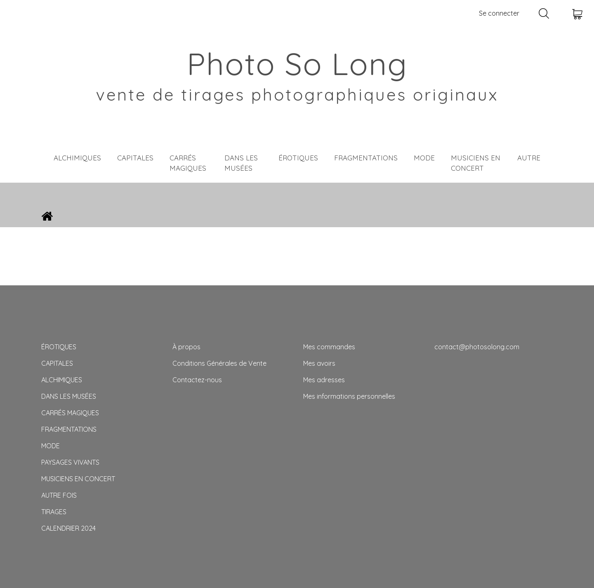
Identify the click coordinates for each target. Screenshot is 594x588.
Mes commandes (329, 347)
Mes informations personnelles (349, 396)
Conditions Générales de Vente (219, 363)
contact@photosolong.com (476, 347)
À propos (186, 347)
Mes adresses (324, 380)
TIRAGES (53, 512)
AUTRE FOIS (59, 495)
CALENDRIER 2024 (68, 528)
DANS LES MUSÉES (241, 163)
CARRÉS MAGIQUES (188, 163)
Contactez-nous (197, 380)
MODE (424, 157)
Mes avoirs (319, 363)
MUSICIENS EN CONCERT (475, 163)
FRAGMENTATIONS (366, 157)
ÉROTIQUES (298, 157)
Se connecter (499, 13)
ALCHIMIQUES (77, 157)
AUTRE (528, 157)
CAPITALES (135, 157)
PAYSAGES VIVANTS (70, 462)
